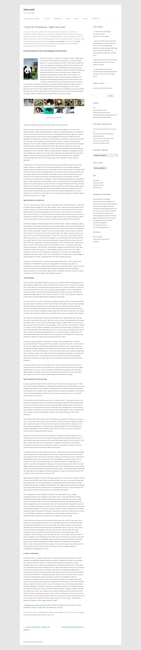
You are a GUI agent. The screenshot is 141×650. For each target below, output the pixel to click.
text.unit (29, 9)
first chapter (61, 41)
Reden (76, 19)
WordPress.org (97, 187)
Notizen (85, 19)
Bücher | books (53, 612)
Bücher (68, 19)
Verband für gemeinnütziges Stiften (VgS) (105, 115)
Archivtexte (96, 19)
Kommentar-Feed (98, 185)
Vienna (49, 614)
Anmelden (96, 180)
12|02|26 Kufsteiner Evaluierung (73, 627)
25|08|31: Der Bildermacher (101, 143)
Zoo (52, 614)
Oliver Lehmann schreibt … (32, 19)
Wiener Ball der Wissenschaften (102, 117)
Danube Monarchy (35, 614)
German (51, 41)
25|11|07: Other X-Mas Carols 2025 (103, 138)
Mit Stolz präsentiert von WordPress (33, 642)
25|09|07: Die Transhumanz (101, 141)
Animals (82, 612)
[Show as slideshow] (54, 118)
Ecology (44, 614)
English (78, 41)
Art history (27, 614)
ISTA (94, 108)
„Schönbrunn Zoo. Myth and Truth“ (35, 605)
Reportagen (57, 19)
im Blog (47, 19)
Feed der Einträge (98, 183)
